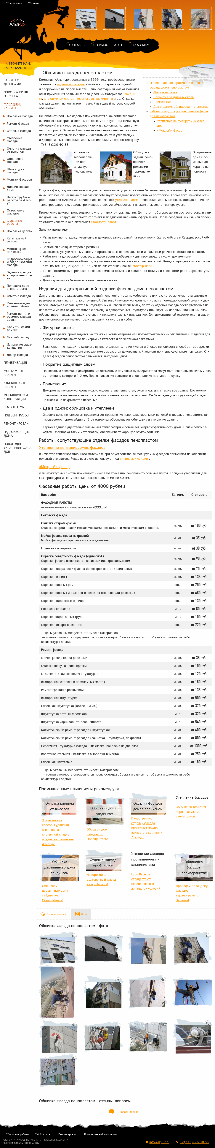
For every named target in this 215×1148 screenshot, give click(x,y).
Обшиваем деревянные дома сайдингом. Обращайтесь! (55, 893)
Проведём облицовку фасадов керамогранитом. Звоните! (192, 893)
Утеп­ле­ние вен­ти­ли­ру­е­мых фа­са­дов (72, 447)
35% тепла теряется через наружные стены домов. (191, 811)
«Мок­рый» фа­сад (169, 130)
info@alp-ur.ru (142, 266)
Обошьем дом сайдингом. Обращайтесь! (97, 834)
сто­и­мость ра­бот (103, 222)
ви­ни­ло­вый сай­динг (134, 458)
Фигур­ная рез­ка (165, 92)
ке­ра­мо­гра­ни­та (87, 98)
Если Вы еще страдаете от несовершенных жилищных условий (145, 881)
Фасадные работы (27, 1139)
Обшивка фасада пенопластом (21, 1143)
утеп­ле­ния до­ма (127, 200)
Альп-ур (7, 1139)
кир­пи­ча (107, 98)
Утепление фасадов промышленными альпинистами (147, 859)
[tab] (53, 914)
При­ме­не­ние (162, 102)
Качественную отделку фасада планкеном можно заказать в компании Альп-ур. (146, 828)
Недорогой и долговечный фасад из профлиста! (101, 879)
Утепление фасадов (192, 797)
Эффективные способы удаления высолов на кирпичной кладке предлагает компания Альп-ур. (58, 832)
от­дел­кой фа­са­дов (71, 84)
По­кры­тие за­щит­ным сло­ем (173, 97)
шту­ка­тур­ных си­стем (59, 98)
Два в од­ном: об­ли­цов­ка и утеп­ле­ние (180, 106)
